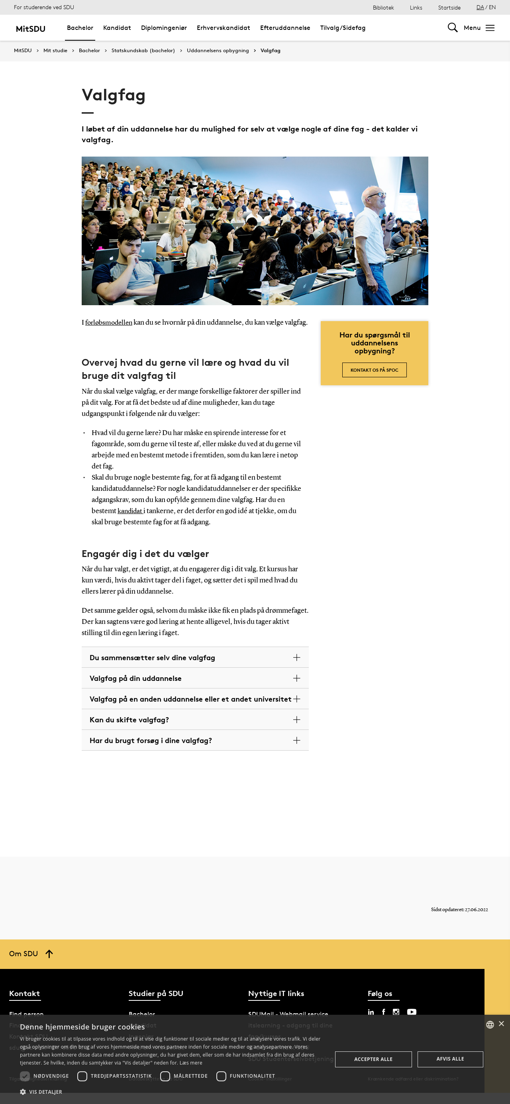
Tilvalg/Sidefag (343, 27)
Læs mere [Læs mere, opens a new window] (191, 1062)
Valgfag (270, 50)
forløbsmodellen (110, 322)
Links (416, 7)
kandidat (131, 522)
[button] (171, 1092)
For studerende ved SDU (44, 7)
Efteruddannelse (285, 27)
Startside (449, 7)
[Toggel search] (453, 28)
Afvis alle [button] (450, 1058)
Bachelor (80, 27)
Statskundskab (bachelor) (143, 50)
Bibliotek (383, 7)
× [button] (501, 1024)
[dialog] (255, 1059)
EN (492, 7)
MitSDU (23, 50)
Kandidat (117, 27)
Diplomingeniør (164, 27)
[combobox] (490, 1025)
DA (480, 7)
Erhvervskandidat (223, 27)
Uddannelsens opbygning (218, 50)
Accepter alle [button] (373, 1059)
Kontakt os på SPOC (374, 370)
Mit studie (55, 50)
